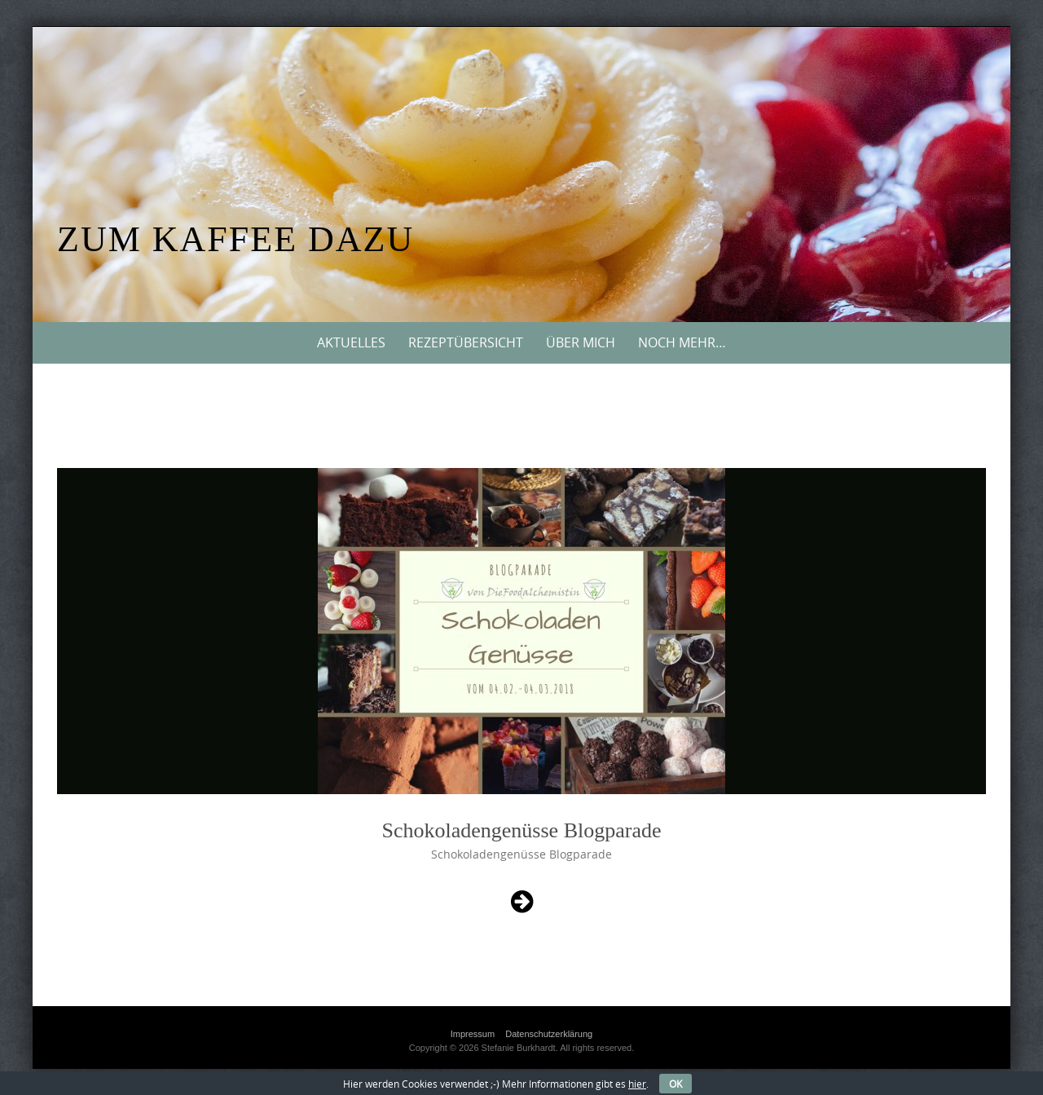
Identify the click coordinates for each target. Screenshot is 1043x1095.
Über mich (580, 342)
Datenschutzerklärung (548, 1034)
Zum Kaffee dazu (235, 239)
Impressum (473, 1034)
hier (637, 1083)
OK (675, 1083)
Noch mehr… (682, 342)
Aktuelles (351, 342)
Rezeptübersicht (465, 342)
